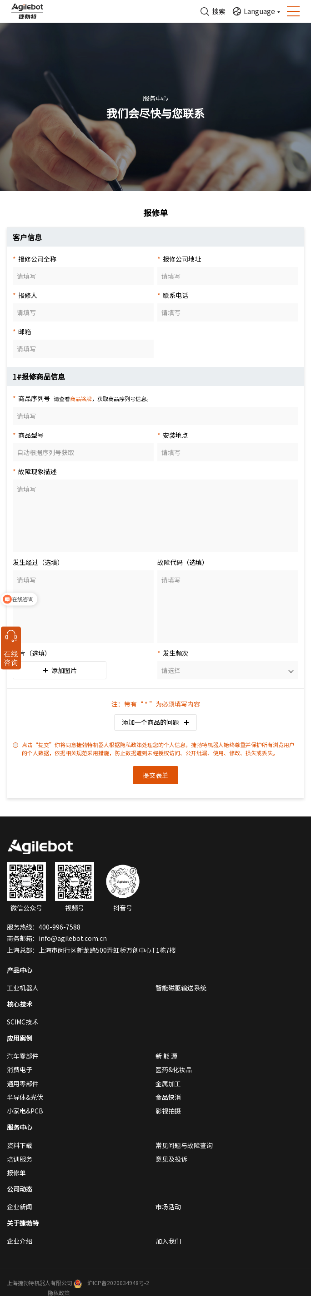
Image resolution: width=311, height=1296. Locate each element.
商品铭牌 (81, 398)
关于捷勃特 (23, 1222)
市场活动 (168, 1206)
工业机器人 (23, 987)
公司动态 (19, 1188)
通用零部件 (23, 1083)
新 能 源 (166, 1055)
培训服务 (19, 1158)
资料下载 (19, 1145)
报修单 (16, 1172)
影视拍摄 (168, 1110)
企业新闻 (19, 1206)
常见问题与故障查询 (184, 1145)
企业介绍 (19, 1241)
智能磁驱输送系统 (181, 987)
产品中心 (19, 969)
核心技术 (19, 1004)
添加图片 (60, 670)
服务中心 (19, 1127)
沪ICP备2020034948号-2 (118, 1282)
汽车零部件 (23, 1055)
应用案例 (19, 1038)
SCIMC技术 (22, 1021)
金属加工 (168, 1083)
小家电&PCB (25, 1110)
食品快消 (168, 1097)
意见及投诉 (171, 1158)
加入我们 (168, 1241)
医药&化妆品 (174, 1069)
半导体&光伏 (25, 1097)
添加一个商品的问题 (155, 722)
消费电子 (19, 1069)
